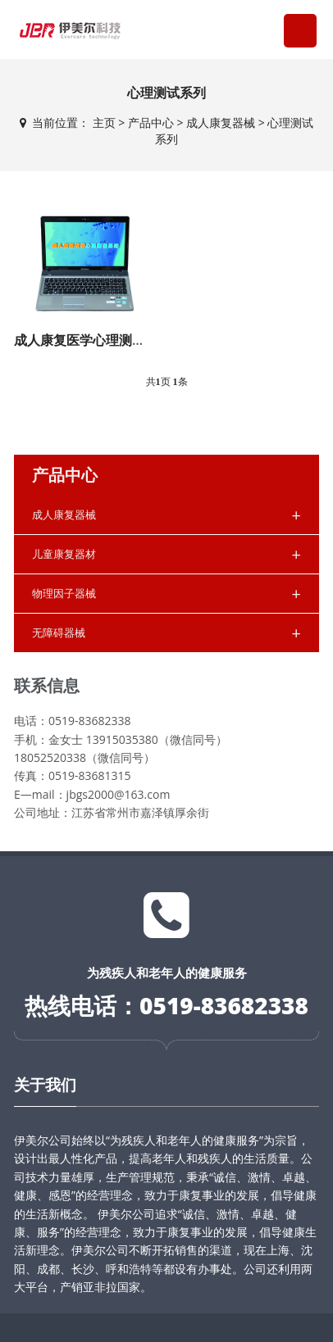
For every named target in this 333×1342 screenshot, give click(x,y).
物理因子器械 (166, 594)
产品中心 (151, 122)
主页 (104, 122)
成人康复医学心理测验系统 (92, 340)
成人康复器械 (220, 122)
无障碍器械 (166, 633)
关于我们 (45, 1084)
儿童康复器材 (166, 554)
